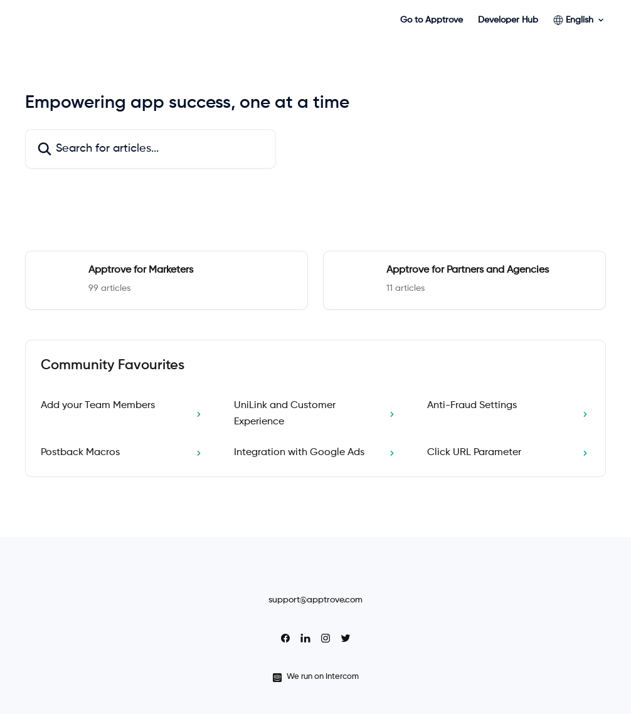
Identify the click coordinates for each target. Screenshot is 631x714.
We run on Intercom (323, 677)
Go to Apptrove (431, 20)
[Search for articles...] (150, 149)
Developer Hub (508, 20)
